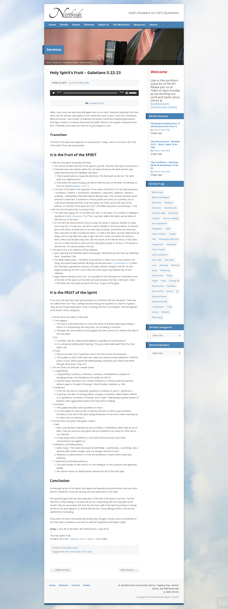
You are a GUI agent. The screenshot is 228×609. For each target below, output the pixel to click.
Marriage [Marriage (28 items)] (164, 265)
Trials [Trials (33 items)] (169, 306)
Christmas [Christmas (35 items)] (173, 213)
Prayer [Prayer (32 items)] (155, 280)
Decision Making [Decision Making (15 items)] (171, 218)
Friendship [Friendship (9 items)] (171, 244)
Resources (139, 24)
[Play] (53, 93)
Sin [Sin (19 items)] (177, 291)
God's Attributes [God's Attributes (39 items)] (160, 254)
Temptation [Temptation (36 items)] (157, 306)
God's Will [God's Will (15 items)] (156, 260)
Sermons (89, 24)
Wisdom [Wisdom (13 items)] (165, 312)
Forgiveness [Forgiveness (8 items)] (157, 244)
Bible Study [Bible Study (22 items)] (157, 192)
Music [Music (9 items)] (154, 270)
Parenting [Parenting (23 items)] (165, 270)
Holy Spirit (87, 551)
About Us (103, 24)
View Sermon (86, 62)
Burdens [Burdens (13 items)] (169, 202)
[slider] (90, 93)
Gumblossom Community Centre (164, 105)
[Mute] (126, 93)
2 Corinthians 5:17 (122, 263)
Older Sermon (128, 569)
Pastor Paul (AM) (162, 150)
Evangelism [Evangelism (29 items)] (157, 228)
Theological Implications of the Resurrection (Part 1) (165, 125)
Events (76, 24)
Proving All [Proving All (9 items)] (174, 280)
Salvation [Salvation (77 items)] (171, 286)
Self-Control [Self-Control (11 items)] (157, 291)
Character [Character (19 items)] (156, 207)
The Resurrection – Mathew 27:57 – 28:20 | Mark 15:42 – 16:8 (165, 144)
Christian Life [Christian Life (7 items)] (170, 207)
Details (64, 24)
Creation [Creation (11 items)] (156, 218)
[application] (94, 93)
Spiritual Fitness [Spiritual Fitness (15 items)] (159, 296)
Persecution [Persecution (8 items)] (157, 275)
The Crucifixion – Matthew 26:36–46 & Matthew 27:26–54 (165, 165)
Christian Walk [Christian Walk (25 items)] (158, 213)
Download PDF (86, 103)
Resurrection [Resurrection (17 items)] (158, 286)
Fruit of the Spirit (73, 551)
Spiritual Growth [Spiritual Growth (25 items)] (159, 301)
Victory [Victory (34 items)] (155, 312)
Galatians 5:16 (79, 216)
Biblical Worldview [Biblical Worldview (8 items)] (160, 197)
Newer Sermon (60, 569)
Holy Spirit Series (70, 62)
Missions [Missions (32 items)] (175, 265)
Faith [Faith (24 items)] (168, 228)
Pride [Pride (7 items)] (163, 280)
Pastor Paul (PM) (162, 129)
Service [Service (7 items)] (169, 291)
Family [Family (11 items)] (172, 233)
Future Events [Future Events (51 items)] (158, 249)
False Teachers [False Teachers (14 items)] (159, 233)
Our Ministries (121, 24)
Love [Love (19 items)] (154, 265)
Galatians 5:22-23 (78, 539)
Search (153, 24)
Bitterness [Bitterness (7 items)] (157, 202)
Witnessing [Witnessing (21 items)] (157, 317)
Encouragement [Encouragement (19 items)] (159, 223)
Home (52, 24)
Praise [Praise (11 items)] (169, 275)
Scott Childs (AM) (80, 82)
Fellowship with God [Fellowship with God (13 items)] (168, 239)
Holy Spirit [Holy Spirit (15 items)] (169, 260)
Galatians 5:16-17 (80, 186)
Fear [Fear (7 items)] (154, 239)
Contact (75, 585)
